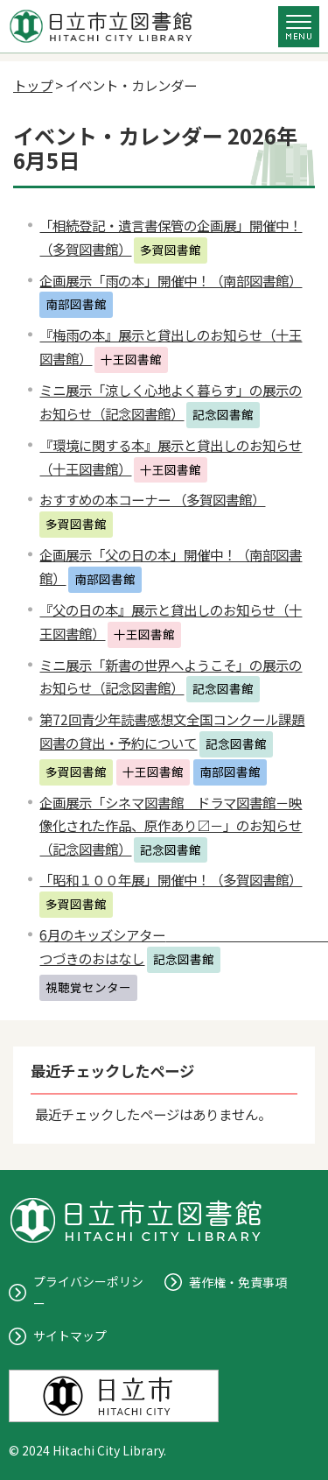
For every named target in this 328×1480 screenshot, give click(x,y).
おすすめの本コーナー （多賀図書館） (152, 499)
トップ (32, 85)
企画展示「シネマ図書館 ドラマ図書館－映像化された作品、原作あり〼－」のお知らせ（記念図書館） (170, 825)
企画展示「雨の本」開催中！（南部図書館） (170, 280)
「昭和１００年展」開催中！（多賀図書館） (170, 879)
